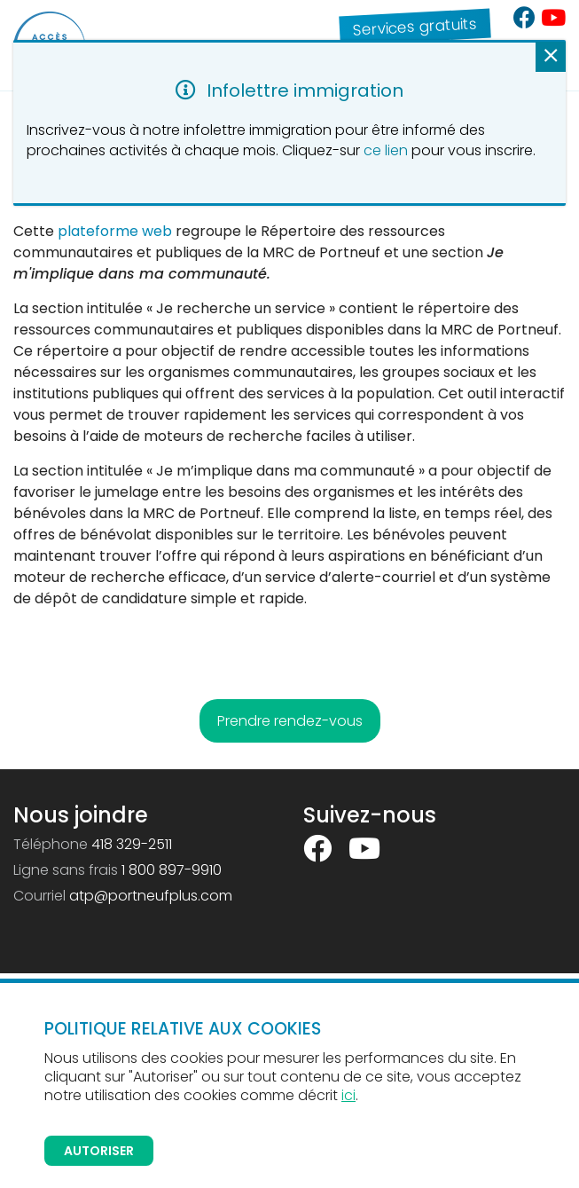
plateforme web (115, 231)
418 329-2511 (131, 844)
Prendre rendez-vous (290, 721)
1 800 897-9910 (171, 870)
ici (348, 1095)
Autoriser (99, 1151)
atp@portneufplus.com (150, 895)
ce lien (386, 150)
